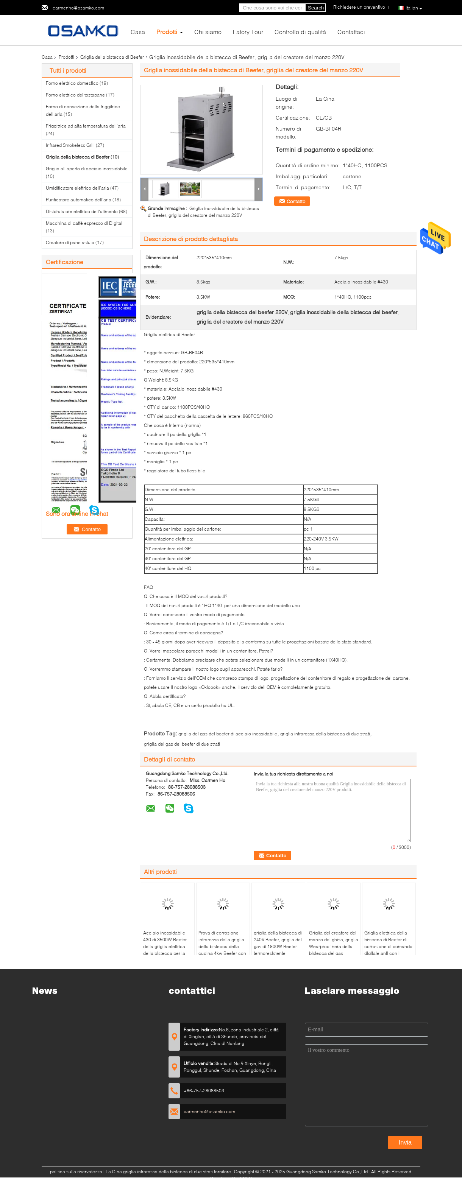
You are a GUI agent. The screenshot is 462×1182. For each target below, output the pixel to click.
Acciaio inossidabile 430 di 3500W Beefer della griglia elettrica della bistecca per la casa (165, 946)
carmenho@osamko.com (78, 8)
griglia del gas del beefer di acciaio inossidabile (227, 734)
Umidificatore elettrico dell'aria (77, 188)
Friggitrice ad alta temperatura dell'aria (86, 126)
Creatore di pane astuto (70, 242)
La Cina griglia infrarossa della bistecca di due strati (159, 1171)
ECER (246, 1178)
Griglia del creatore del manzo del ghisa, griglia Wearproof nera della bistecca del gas (333, 943)
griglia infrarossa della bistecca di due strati (325, 734)
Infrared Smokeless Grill (70, 145)
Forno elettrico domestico (72, 83)
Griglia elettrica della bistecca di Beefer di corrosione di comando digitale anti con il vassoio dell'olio (388, 946)
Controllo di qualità (300, 31)
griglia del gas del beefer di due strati (182, 744)
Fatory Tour (248, 31)
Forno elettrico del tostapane (75, 95)
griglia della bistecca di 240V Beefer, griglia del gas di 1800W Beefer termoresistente (278, 943)
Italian (414, 8)
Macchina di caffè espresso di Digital (84, 223)
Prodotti (166, 31)
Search (316, 8)
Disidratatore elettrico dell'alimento (82, 211)
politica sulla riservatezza (76, 1171)
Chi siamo (208, 31)
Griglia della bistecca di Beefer (112, 57)
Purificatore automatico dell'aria (78, 199)
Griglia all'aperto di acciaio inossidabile (87, 168)
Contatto (296, 201)
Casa (138, 31)
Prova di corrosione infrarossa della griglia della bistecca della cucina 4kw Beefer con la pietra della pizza (222, 946)
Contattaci (351, 31)
